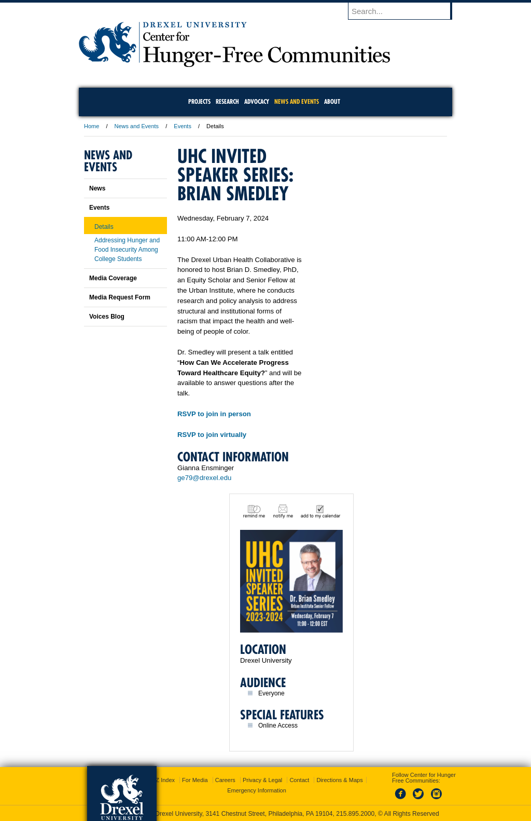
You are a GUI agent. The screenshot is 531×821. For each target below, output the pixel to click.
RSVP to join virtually (211, 435)
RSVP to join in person (214, 414)
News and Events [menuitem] (296, 101)
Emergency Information (256, 790)
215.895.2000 (355, 813)
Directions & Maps (339, 780)
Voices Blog (106, 316)
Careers (225, 780)
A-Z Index (162, 780)
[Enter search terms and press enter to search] (405, 11)
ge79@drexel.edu (204, 478)
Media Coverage (113, 278)
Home (91, 126)
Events (182, 126)
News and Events (137, 126)
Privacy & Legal (262, 780)
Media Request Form (119, 297)
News (97, 188)
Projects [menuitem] (199, 101)
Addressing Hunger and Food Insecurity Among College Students (127, 250)
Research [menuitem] (227, 101)
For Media (195, 780)
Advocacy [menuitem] (256, 101)
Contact (299, 780)
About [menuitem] (332, 101)
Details (104, 226)
